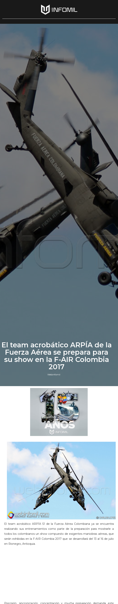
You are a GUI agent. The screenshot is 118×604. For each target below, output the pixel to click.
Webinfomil (53, 374)
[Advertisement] (59, 575)
